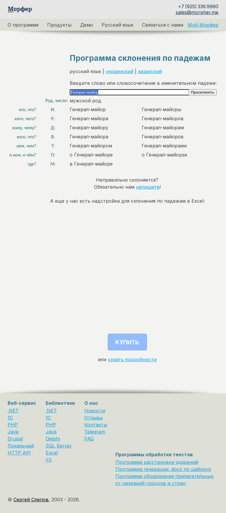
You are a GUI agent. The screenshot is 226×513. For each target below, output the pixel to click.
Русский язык (117, 25)
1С (48, 418)
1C (10, 418)
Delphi (53, 439)
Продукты (59, 25)
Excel (52, 453)
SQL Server (59, 446)
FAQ (89, 439)
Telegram (94, 432)
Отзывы (93, 418)
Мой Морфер (203, 25)
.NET (13, 411)
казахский (150, 71)
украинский (119, 71)
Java (13, 432)
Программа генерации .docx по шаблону (163, 469)
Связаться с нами (162, 25)
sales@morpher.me (197, 12)
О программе (23, 25)
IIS (49, 460)
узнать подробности (132, 359)
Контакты (95, 425)
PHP (13, 425)
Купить (127, 342)
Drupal (15, 439)
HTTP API (19, 453)
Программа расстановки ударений (156, 462)
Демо (86, 25)
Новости (94, 411)
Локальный (21, 446)
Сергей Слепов (31, 499)
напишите (148, 187)
